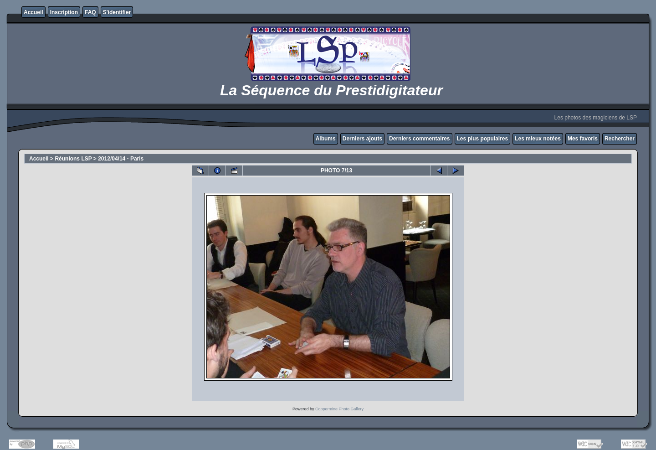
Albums (326, 138)
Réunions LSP (73, 158)
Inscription (64, 12)
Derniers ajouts (362, 138)
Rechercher (620, 138)
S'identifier (117, 12)
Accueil (33, 12)
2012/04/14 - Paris (121, 158)
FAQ (90, 12)
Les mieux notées (538, 138)
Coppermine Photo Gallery (339, 409)
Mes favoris (583, 138)
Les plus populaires (482, 138)
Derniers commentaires (419, 138)
